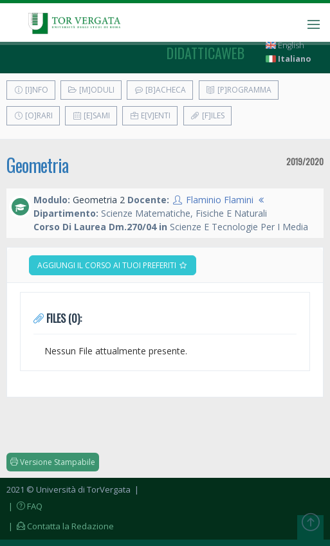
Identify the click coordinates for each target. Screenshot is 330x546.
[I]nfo (31, 89)
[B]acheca (160, 89)
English (285, 45)
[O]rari (33, 115)
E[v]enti (149, 115)
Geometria (37, 165)
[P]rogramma (238, 89)
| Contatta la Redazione (60, 526)
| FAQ (24, 506)
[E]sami (91, 115)
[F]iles (207, 115)
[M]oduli (91, 89)
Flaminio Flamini (219, 200)
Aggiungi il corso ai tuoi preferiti (112, 265)
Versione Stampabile (52, 462)
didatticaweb (205, 52)
